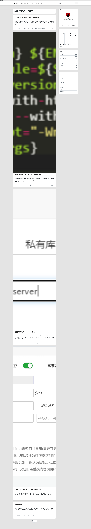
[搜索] (68, 3)
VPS (19, 523)
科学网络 (30, 523)
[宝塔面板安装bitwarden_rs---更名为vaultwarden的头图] (34, 262)
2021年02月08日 (18, 505)
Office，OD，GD (22, 523)
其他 (35, 523)
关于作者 (40, 3)
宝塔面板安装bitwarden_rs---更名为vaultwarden (32, 336)
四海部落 (61, 87)
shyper (25, 188)
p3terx (61, 80)
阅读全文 (52, 28)
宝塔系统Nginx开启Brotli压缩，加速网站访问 (31, 177)
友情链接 (31, 3)
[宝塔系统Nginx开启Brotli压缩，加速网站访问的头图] (34, 103)
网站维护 (18, 7)
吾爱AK (61, 89)
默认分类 (17, 523)
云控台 (35, 3)
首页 (22, 3)
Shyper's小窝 (16, 3)
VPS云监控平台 (62, 78)
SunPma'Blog (62, 91)
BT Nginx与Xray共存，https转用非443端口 (30, 18)
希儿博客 (61, 84)
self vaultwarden (63, 76)
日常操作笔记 (19, 510)
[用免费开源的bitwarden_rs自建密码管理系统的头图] (34, 422)
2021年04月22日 (18, 188)
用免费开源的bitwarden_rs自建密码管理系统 (31, 495)
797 (28, 188)
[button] (60, 3)
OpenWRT (27, 523)
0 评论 (32, 188)
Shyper (68, 18)
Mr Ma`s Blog (62, 82)
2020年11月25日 (18, 521)
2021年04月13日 (18, 347)
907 (28, 347)
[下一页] (36, 528)
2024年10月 (62, 46)
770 (28, 505)
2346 (28, 521)
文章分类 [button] (26, 3)
